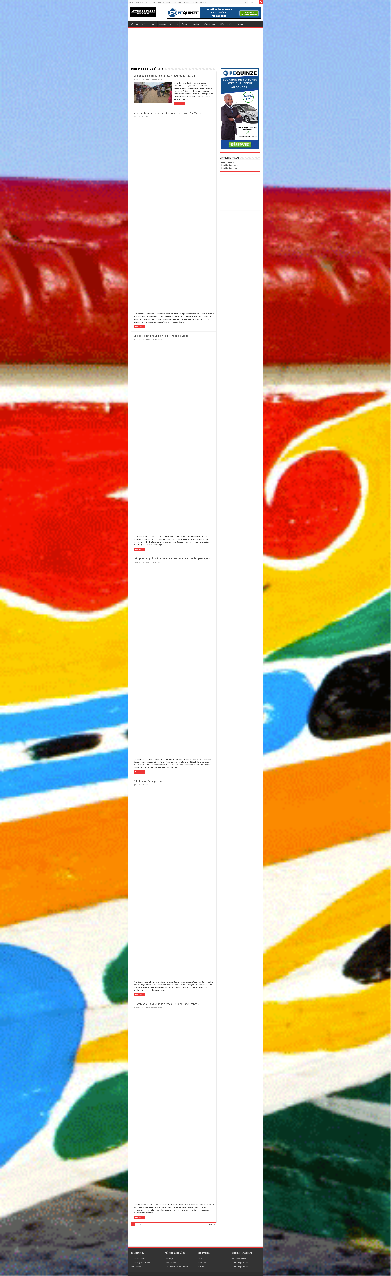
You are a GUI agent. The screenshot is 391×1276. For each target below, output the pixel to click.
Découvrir (134, 24)
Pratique (152, 2)
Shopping (162, 24)
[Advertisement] (191, 49)
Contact (241, 24)
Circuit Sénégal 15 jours (240, 1267)
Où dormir (174, 24)
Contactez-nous (137, 1267)
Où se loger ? (169, 1259)
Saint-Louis (202, 1267)
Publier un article (184, 2)
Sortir (153, 24)
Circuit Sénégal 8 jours (240, 1263)
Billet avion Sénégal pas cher (151, 781)
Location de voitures (239, 1259)
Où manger (185, 24)
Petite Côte (202, 1263)
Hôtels (160, 2)
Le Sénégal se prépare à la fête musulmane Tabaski (164, 75)
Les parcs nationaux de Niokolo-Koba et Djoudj (161, 335)
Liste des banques (138, 1259)
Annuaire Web (171, 2)
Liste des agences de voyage (141, 1263)
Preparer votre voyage (137, 2)
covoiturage (231, 24)
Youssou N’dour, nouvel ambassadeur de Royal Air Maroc (167, 113)
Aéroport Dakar (198, 2)
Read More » (179, 104)
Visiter (144, 24)
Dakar (200, 1259)
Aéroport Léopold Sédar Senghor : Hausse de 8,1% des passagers (172, 558)
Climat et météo (170, 1263)
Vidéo (222, 24)
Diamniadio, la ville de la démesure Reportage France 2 (166, 1003)
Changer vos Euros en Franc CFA (176, 1267)
